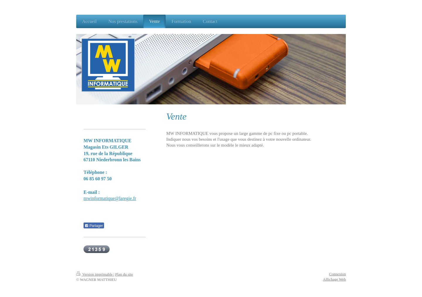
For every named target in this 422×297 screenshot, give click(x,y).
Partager (94, 226)
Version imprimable (94, 274)
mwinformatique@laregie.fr (110, 198)
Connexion (337, 274)
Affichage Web (334, 279)
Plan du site (124, 274)
